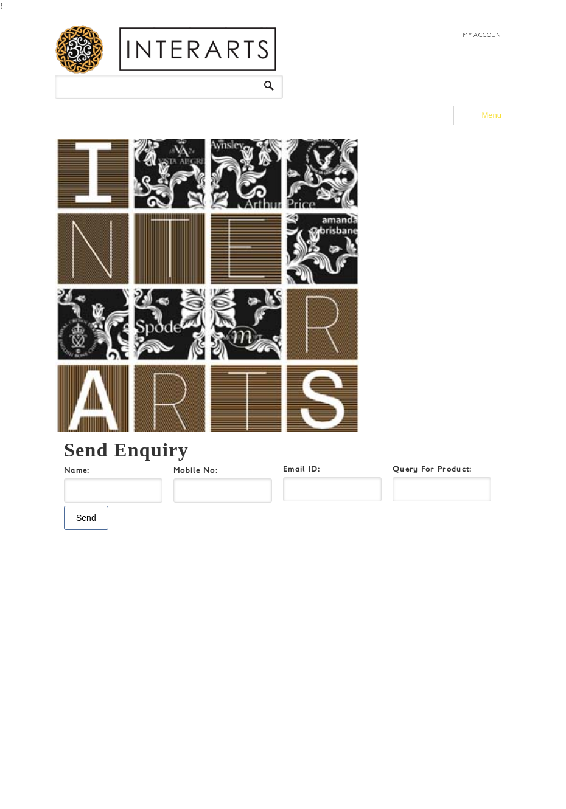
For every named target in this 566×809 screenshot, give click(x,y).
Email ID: (302, 468)
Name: (80, 470)
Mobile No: (199, 470)
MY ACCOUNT (484, 35)
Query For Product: (432, 468)
